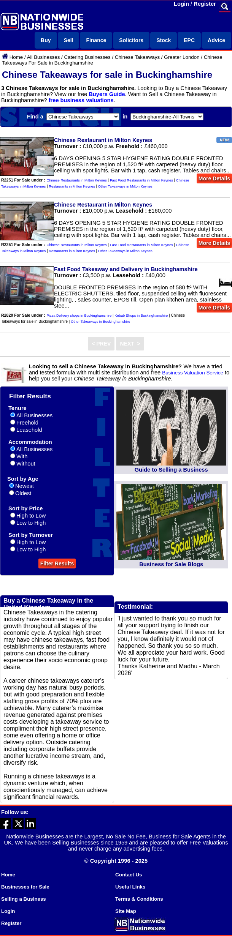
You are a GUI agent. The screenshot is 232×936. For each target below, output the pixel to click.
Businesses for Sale (25, 887)
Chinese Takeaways (137, 57)
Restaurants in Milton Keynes (72, 186)
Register (205, 4)
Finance (96, 40)
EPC (189, 40)
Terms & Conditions (139, 899)
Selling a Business (23, 899)
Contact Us (128, 875)
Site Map (125, 911)
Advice (216, 40)
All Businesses (43, 57)
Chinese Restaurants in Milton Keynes (77, 180)
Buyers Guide (107, 94)
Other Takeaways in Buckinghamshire (100, 322)
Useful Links (130, 887)
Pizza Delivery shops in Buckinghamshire (79, 315)
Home (16, 57)
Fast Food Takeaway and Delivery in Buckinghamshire (126, 269)
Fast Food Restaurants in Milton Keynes (141, 180)
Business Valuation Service (192, 373)
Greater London (181, 57)
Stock (163, 40)
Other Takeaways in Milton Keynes (125, 186)
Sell (68, 40)
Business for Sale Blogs (171, 564)
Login (181, 4)
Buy (46, 40)
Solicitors (131, 40)
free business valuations (81, 100)
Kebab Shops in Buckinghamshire (141, 315)
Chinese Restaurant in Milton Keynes (103, 140)
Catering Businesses (87, 57)
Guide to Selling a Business (171, 470)
